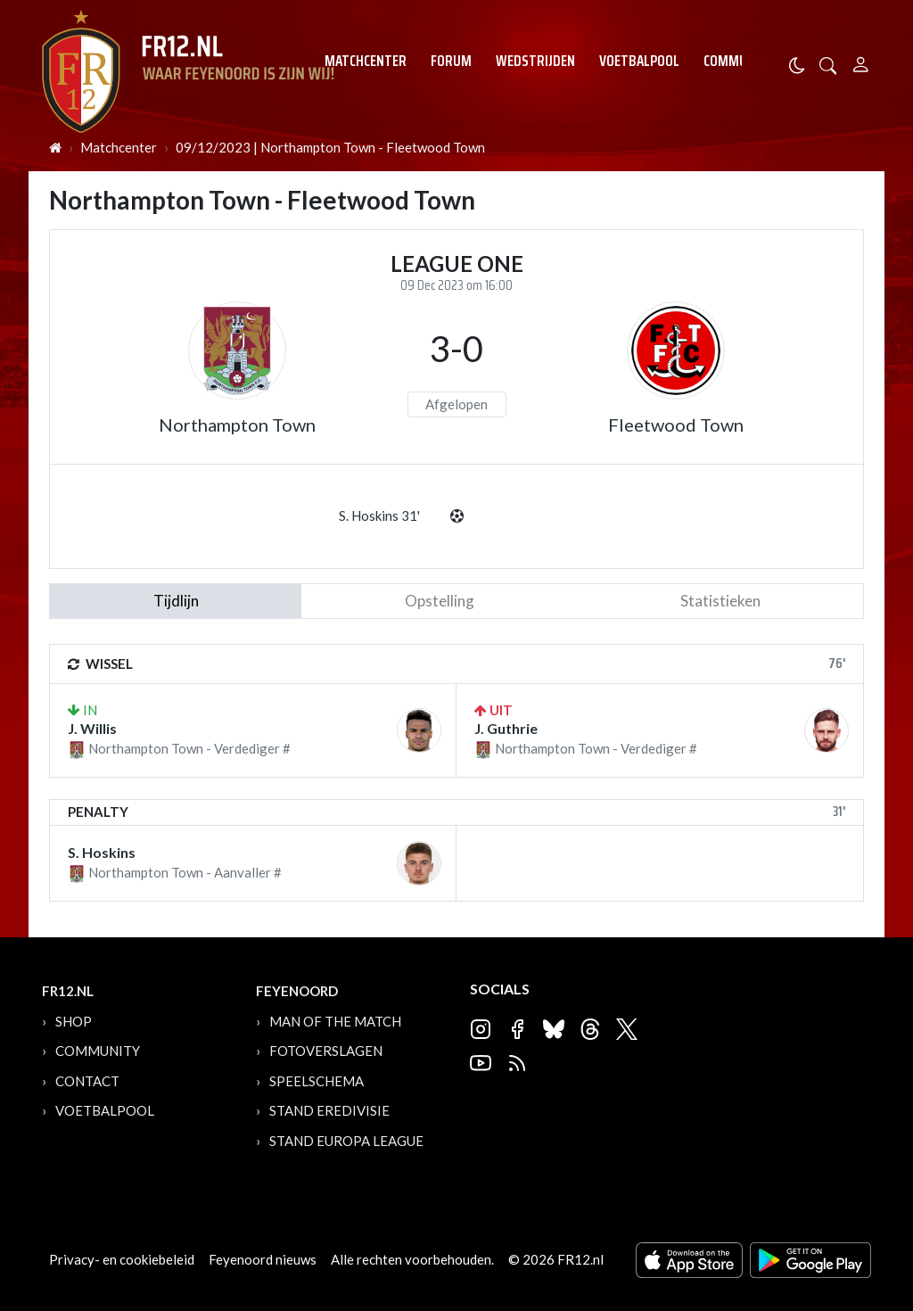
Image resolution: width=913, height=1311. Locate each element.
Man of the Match (335, 1021)
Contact (87, 1081)
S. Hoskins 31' (379, 515)
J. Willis (92, 728)
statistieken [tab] (720, 600)
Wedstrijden (535, 60)
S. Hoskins (102, 852)
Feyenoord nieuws (263, 1259)
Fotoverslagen (325, 1051)
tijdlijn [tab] (176, 600)
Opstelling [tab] (439, 600)
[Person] (861, 62)
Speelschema (316, 1081)
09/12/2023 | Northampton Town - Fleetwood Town (330, 147)
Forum (451, 60)
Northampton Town (237, 424)
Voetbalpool (639, 60)
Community (738, 60)
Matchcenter (366, 60)
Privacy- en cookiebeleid (121, 1259)
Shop (73, 1021)
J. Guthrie (506, 728)
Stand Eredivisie (329, 1110)
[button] (828, 64)
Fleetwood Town (676, 424)
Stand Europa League (346, 1141)
